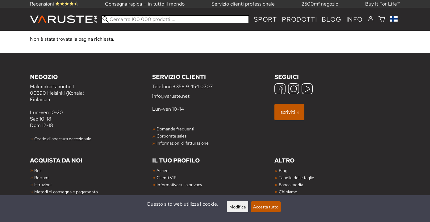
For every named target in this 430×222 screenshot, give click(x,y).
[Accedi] (371, 19)
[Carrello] (381, 19)
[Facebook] (280, 89)
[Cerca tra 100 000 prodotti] (175, 19)
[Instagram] (293, 89)
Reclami (41, 177)
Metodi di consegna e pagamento (66, 192)
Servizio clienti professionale (243, 4)
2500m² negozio (320, 4)
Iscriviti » (289, 112)
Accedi (163, 170)
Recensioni (54, 4)
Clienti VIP (167, 177)
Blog (283, 170)
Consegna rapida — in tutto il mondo (145, 4)
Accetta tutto (265, 207)
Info (354, 19)
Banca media (291, 184)
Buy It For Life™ (382, 4)
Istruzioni (43, 184)
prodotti (299, 19)
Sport (265, 19)
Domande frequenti (175, 129)
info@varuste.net (171, 96)
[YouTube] (307, 89)
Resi (38, 170)
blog (331, 19)
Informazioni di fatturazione (183, 143)
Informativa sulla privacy (179, 184)
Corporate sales (171, 136)
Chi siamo (288, 192)
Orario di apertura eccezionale (62, 139)
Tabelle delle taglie (296, 177)
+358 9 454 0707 (193, 86)
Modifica (237, 207)
